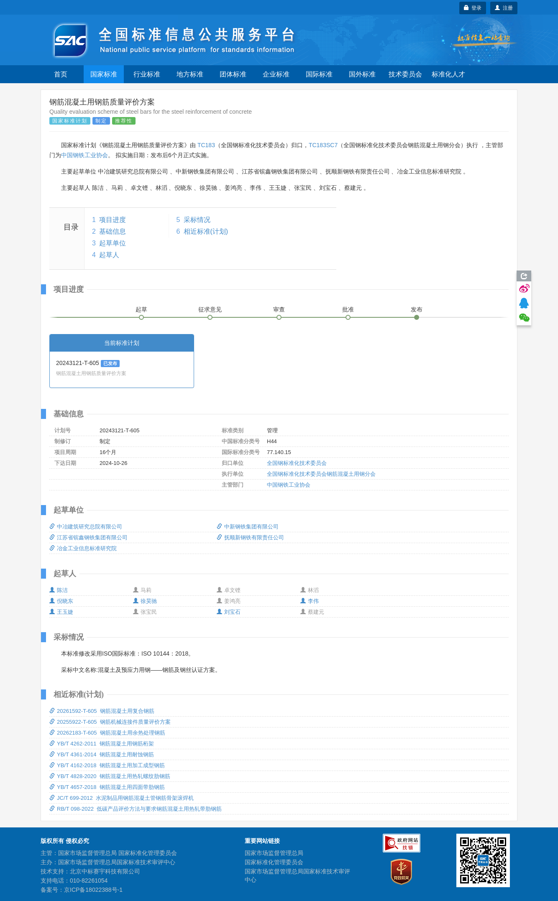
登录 (473, 8)
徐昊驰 (145, 601)
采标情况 (197, 219)
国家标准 (103, 74)
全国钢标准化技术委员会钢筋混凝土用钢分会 (321, 474)
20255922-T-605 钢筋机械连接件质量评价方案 (110, 722)
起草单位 (112, 243)
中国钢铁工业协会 (84, 155)
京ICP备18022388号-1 (93, 889)
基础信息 (112, 231)
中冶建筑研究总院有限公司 (85, 526)
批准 (348, 309)
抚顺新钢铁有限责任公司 (250, 537)
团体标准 (233, 74)
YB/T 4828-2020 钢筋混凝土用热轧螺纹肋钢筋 (109, 776)
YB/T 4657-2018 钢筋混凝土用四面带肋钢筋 (107, 787)
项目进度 (112, 219)
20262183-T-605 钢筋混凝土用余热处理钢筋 (107, 733)
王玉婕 (61, 612)
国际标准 (319, 74)
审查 (279, 309)
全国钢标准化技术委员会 (297, 463)
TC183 (206, 145)
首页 (60, 74)
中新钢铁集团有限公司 (248, 526)
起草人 (109, 254)
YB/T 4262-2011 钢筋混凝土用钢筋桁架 (101, 743)
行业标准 (146, 74)
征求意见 (210, 309)
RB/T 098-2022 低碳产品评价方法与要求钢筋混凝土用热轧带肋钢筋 (135, 809)
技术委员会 (405, 74)
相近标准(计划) (206, 231)
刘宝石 (229, 612)
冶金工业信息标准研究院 (83, 548)
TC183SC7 (323, 145)
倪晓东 (61, 601)
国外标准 (362, 74)
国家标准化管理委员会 (274, 862)
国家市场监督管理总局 (274, 853)
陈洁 (58, 590)
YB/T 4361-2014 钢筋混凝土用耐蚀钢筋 (101, 754)
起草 (141, 309)
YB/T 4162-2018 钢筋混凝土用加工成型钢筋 (107, 765)
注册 (504, 8)
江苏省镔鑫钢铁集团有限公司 (88, 537)
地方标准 (190, 74)
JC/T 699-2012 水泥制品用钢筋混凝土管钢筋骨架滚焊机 (121, 798)
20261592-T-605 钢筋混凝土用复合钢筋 (101, 711)
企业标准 (276, 74)
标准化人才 (448, 74)
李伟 (309, 601)
